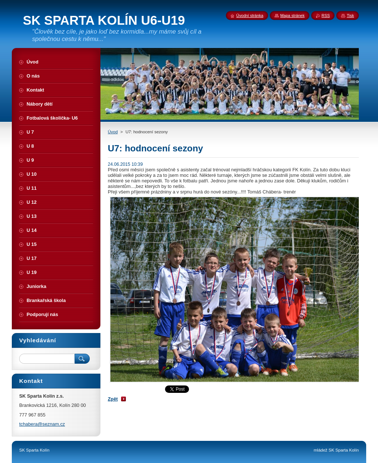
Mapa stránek (292, 15)
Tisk (350, 15)
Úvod (113, 132)
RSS (326, 15)
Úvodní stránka (249, 15)
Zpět (113, 399)
